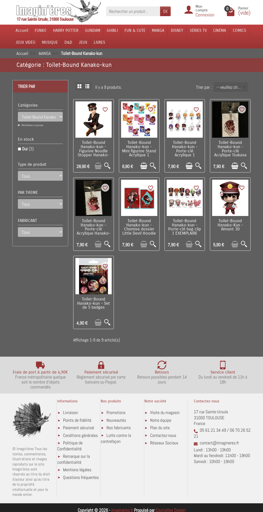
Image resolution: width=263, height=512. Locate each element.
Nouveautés (116, 420)
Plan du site (160, 427)
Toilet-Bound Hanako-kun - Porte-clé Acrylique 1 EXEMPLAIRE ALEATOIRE (184, 153)
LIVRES (99, 42)
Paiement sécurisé (78, 427)
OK (165, 11)
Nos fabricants (118, 427)
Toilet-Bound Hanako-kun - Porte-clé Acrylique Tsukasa (230, 149)
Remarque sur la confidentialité (73, 459)
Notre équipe (160, 420)
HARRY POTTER (65, 30)
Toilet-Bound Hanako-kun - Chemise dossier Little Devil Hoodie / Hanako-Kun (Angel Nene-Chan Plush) (139, 233)
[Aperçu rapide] (107, 166)
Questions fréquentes (81, 477)
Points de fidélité (77, 420)
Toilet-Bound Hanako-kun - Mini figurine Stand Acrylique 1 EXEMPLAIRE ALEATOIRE (139, 153)
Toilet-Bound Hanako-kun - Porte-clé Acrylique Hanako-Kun (93, 229)
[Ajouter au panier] (98, 166)
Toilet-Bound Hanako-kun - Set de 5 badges (93, 303)
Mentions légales (77, 469)
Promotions (116, 412)
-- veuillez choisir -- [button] (232, 87)
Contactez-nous (163, 435)
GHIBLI (112, 30)
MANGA (158, 30)
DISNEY (177, 30)
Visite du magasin (165, 412)
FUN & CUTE (135, 30)
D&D (68, 42)
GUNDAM (92, 30)
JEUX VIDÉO (25, 42)
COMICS (239, 30)
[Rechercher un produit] (133, 11)
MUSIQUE (50, 42)
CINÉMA (219, 30)
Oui (28, 149)
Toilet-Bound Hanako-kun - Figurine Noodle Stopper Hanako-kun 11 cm (93, 151)
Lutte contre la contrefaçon (116, 438)
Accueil (22, 30)
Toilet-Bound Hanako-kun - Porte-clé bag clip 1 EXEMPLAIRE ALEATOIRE (184, 229)
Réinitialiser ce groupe (32, 125)
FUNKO (40, 30)
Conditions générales (80, 435)
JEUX (83, 42)
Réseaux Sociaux (164, 443)
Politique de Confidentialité (70, 446)
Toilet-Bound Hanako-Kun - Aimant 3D (230, 225)
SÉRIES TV (198, 30)
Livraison (70, 412)
